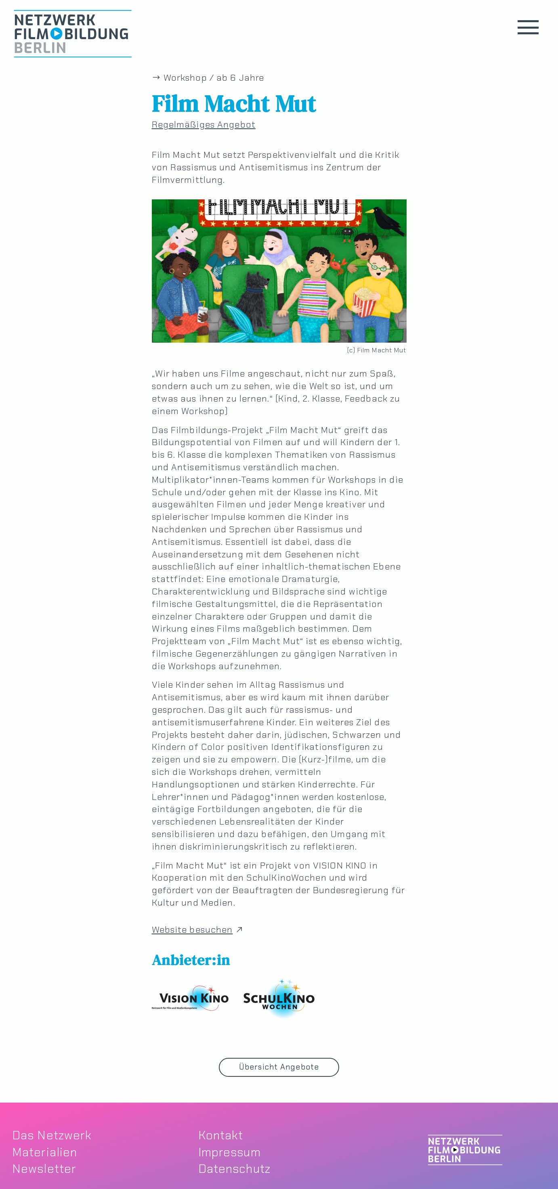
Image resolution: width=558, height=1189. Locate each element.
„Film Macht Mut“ (304, 430)
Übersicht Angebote (279, 1067)
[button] (528, 27)
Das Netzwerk (52, 1135)
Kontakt (220, 1135)
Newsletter (44, 1168)
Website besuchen (199, 930)
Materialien (44, 1152)
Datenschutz (234, 1168)
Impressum (229, 1152)
